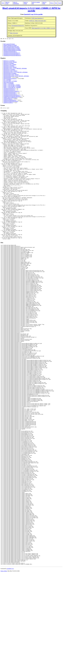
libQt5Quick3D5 (7, 77)
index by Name (44, 3)
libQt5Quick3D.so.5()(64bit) (9, 73)
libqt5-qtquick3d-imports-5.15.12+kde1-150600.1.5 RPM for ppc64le (31, 9)
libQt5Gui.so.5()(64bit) (8, 63)
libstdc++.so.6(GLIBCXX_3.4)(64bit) (12, 87)
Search (59, 3)
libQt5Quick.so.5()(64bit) (9, 69)
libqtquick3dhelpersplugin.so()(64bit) (11, 49)
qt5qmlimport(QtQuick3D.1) (9, 51)
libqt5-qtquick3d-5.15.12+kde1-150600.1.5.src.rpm (43, 28)
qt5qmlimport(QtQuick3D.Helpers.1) (11, 54)
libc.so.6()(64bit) (7, 80)
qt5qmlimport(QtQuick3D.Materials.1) (12, 55)
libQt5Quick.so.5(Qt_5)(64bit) (10, 71)
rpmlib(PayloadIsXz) (8, 102)
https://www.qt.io (14, 33)
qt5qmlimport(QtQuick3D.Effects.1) (11, 53)
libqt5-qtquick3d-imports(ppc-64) (11, 46)
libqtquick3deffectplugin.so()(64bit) (11, 48)
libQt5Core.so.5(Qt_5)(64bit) (10, 62)
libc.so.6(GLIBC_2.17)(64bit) (10, 81)
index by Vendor (26, 3)
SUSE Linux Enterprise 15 (37, 18)
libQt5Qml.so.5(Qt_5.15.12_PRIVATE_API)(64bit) (15, 68)
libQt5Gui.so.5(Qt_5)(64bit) (9, 64)
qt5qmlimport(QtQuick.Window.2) (11, 91)
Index (3, 3)
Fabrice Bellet (4, 661)
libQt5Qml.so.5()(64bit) (8, 66)
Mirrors (52, 3)
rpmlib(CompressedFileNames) (10, 97)
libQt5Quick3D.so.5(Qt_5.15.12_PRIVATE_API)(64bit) (16, 76)
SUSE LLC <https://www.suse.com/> (37, 20)
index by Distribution (16, 3)
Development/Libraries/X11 (17, 25)
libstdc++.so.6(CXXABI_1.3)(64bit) (11, 85)
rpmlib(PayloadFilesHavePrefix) (10, 101)
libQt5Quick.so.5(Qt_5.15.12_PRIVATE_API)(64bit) (15, 72)
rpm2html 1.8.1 (10, 658)
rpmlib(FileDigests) (7, 99)
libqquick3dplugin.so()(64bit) (10, 45)
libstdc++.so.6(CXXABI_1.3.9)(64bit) (12, 86)
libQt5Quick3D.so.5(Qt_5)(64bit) (11, 75)
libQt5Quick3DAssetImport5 (10, 78)
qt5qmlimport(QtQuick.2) (9, 88)
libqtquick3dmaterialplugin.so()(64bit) (12, 50)
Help (56, 3)
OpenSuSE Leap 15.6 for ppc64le (33, 14)
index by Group (7, 3)
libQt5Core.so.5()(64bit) (8, 61)
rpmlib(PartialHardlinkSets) (9, 100)
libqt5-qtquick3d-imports (9, 44)
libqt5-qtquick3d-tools (8, 82)
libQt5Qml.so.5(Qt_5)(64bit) (10, 67)
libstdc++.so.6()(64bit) (8, 83)
